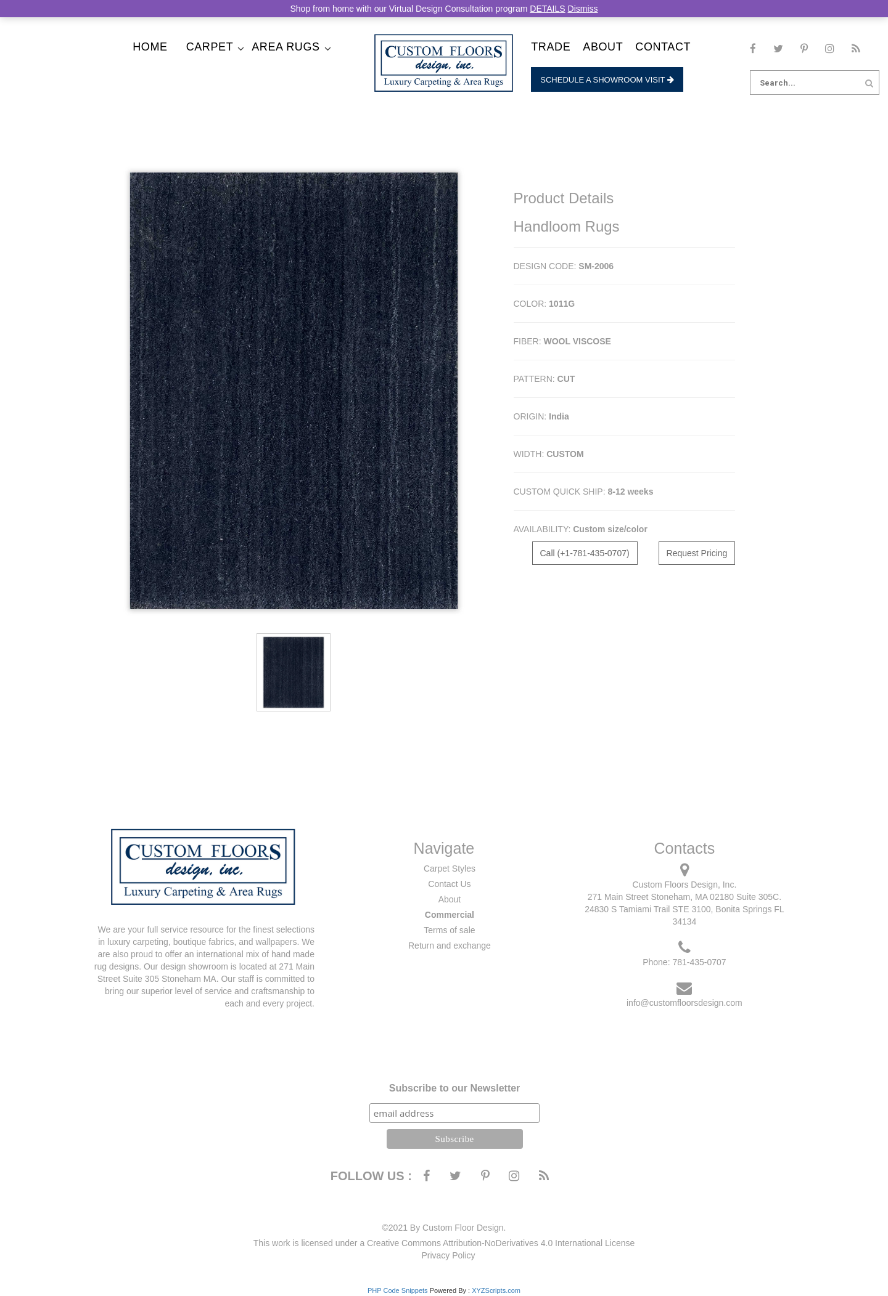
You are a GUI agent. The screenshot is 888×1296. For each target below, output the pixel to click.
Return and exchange (449, 945)
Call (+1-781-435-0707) (585, 553)
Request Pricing (697, 553)
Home (150, 47)
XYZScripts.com (496, 1290)
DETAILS (547, 9)
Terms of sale (449, 930)
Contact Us (449, 884)
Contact (663, 47)
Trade (550, 47)
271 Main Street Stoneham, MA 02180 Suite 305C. (684, 897)
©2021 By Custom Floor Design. (444, 1228)
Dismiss (583, 9)
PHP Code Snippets (398, 1290)
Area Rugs (285, 47)
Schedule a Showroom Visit (607, 79)
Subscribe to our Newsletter (454, 1088)
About (603, 47)
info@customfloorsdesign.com (684, 1003)
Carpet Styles (449, 868)
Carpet (210, 47)
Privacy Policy (448, 1255)
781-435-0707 (699, 962)
